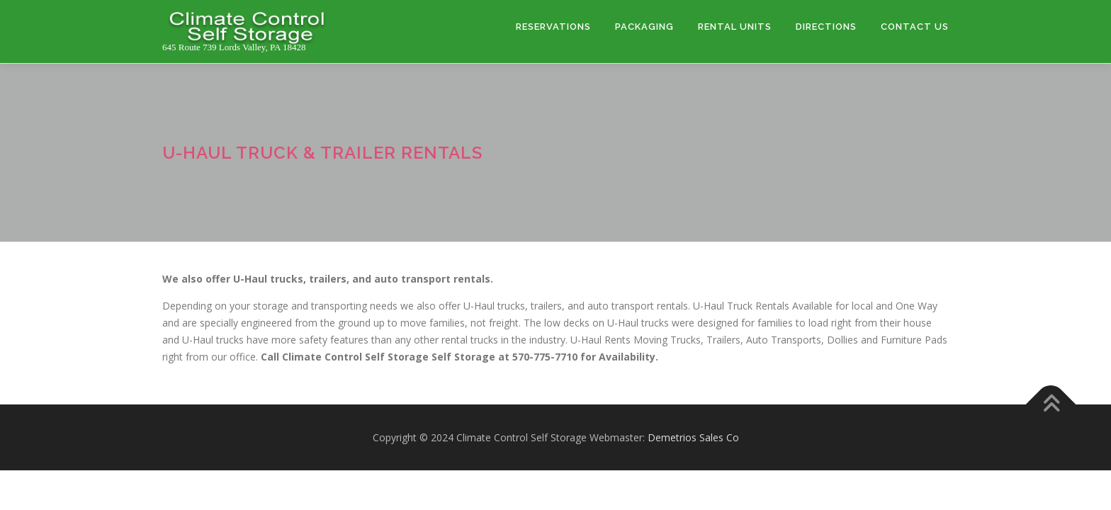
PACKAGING (644, 26)
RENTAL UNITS (735, 26)
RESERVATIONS (553, 26)
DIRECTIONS (826, 26)
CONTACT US (915, 26)
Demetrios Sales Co (693, 437)
